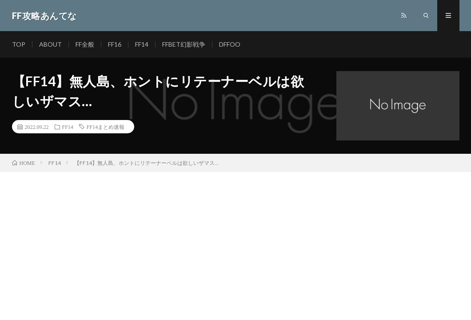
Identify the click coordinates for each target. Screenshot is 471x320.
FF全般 (85, 44)
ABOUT (50, 44)
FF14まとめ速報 (105, 126)
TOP (18, 44)
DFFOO (229, 44)
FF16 (114, 44)
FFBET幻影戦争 (183, 44)
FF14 (141, 44)
